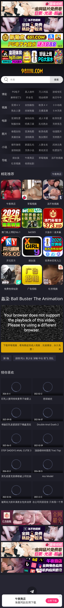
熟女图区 (43, 137)
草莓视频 (43, 157)
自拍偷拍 (29, 105)
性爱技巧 (57, 150)
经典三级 (29, 123)
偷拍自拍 (29, 118)
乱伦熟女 (43, 123)
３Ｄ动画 (57, 105)
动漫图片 (57, 131)
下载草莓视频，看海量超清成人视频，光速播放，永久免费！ (32, 347)
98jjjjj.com (32, 71)
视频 (4, 107)
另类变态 (57, 123)
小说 (4, 147)
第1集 (6, 358)
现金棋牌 (43, 97)
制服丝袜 (16, 123)
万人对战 (43, 91)
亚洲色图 (29, 131)
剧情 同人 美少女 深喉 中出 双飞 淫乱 (34, 358)
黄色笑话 (43, 150)
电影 (4, 120)
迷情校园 (16, 150)
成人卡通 (43, 118)
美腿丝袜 (16, 137)
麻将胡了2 (16, 97)
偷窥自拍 (16, 131)
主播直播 (43, 110)
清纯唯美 (29, 137)
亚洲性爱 (16, 118)
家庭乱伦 (29, 144)
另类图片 (57, 137)
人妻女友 (43, 144)
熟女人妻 (16, 110)
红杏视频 (16, 163)
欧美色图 (43, 131)
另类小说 (29, 150)
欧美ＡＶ (43, 105)
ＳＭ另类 (57, 110)
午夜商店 (29, 157)
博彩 (4, 94)
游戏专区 (57, 91)
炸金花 (29, 97)
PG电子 (16, 91)
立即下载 (52, 600)
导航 (4, 160)
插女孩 (15, 157)
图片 (4, 134)
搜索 (56, 79)
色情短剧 (29, 163)
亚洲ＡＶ (16, 105)
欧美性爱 (57, 118)
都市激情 (16, 144)
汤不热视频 (57, 157)
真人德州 (29, 91)
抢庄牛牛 (57, 97)
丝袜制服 (29, 110)
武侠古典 (57, 144)
